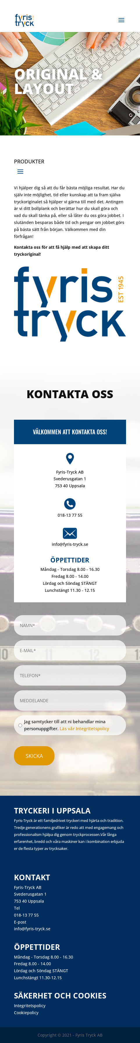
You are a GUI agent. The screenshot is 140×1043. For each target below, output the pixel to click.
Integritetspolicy (29, 1005)
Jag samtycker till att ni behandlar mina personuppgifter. (66, 725)
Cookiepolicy (26, 1012)
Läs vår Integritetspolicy (84, 728)
